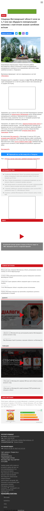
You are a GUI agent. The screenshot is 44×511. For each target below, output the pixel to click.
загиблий (24, 159)
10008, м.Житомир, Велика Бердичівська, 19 (20, 440)
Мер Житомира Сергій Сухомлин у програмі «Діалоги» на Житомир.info (23, 340)
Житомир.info (14, 136)
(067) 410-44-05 (9, 438)
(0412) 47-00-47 (9, 448)
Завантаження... (7, 33)
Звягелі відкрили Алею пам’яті (32, 124)
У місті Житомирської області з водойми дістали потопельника (18, 287)
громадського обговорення (20, 114)
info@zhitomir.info (13, 436)
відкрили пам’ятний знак (8, 138)
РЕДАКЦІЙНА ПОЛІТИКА (9, 493)
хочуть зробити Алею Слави (23, 141)
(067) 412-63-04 (20, 448)
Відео (4, 220)
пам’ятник (18, 159)
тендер (12, 159)
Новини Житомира (8, 266)
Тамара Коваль (18, 442)
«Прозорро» (5, 76)
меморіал (30, 159)
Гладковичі (36, 159)
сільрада (7, 159)
